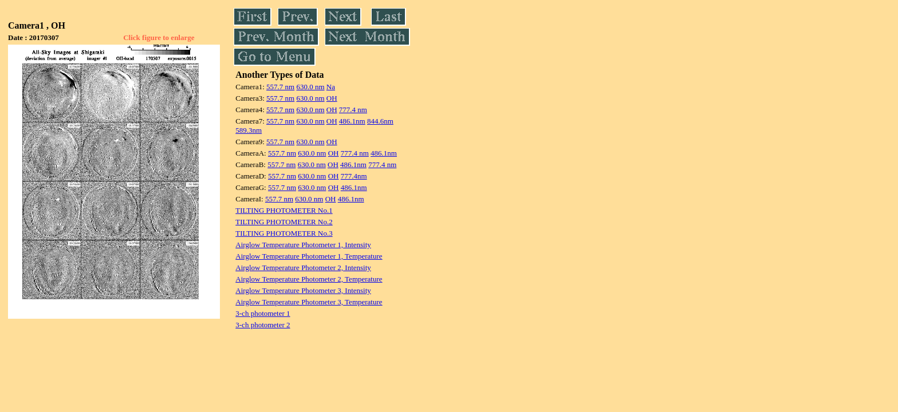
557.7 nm (280, 86)
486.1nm (352, 121)
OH (331, 98)
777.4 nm (353, 109)
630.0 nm (310, 86)
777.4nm (354, 176)
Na (330, 86)
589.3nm (248, 130)
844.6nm (380, 121)
